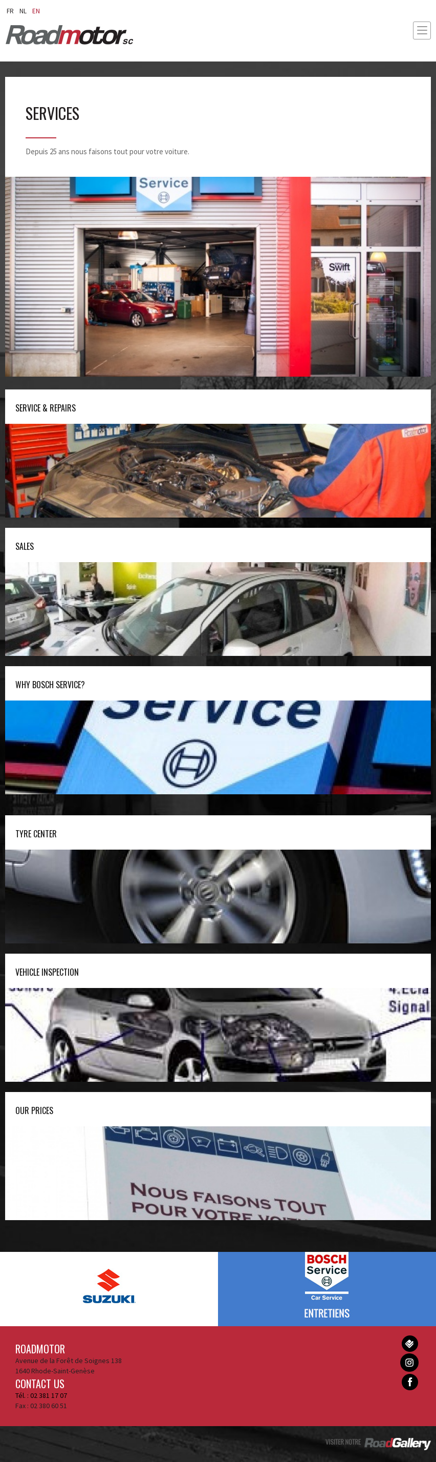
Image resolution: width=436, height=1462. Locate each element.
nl (23, 11)
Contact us (39, 1383)
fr (10, 11)
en (36, 11)
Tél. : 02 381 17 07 (41, 1395)
